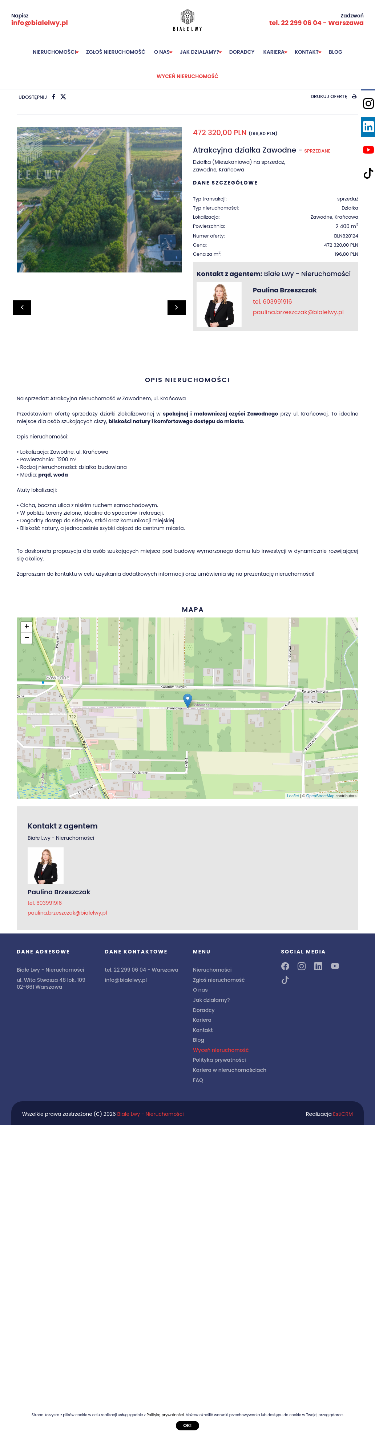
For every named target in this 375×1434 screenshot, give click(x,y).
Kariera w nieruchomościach (229, 1070)
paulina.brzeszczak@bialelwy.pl (298, 312)
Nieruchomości (54, 52)
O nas (162, 52)
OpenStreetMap (320, 796)
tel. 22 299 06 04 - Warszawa (316, 22)
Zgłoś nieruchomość (115, 52)
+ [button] (26, 627)
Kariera (274, 52)
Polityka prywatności (219, 1060)
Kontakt (307, 52)
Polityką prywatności (165, 1415)
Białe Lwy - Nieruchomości (150, 1114)
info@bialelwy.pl (39, 22)
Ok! (187, 1425)
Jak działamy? (199, 52)
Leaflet (293, 796)
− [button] (26, 638)
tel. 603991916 (272, 301)
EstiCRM (343, 1114)
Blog (335, 52)
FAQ (198, 1080)
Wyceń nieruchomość (187, 76)
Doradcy (242, 52)
